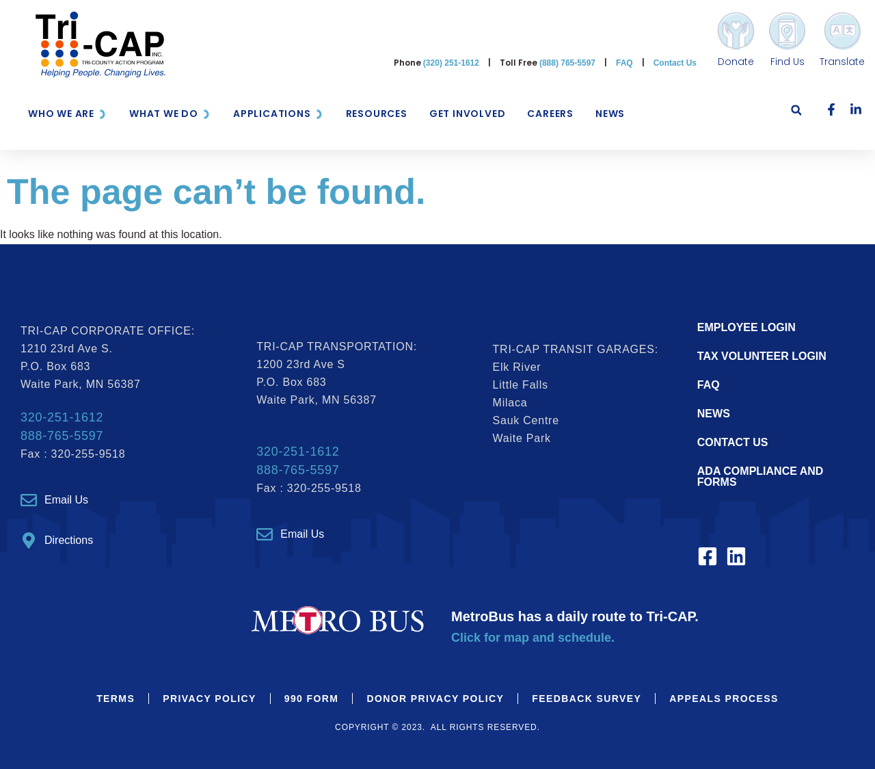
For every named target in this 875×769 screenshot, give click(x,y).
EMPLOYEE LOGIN (746, 327)
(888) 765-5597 (567, 63)
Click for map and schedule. (533, 637)
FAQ (624, 63)
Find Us (787, 61)
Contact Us (675, 63)
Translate (842, 61)
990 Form (311, 698)
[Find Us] (787, 31)
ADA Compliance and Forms (760, 476)
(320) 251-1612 (451, 63)
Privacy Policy (209, 698)
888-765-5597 (62, 436)
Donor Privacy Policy (435, 698)
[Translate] (842, 31)
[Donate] (736, 31)
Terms (115, 698)
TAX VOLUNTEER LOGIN (761, 356)
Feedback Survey (586, 698)
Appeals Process (723, 698)
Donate (736, 61)
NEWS (713, 413)
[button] (796, 114)
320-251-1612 (62, 417)
